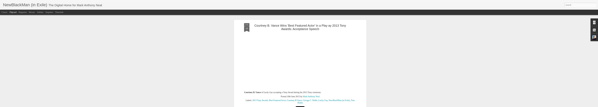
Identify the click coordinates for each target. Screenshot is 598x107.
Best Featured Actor (277, 79)
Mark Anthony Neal (311, 75)
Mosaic (32, 12)
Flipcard (13, 12)
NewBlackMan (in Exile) (339, 79)
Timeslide (59, 12)
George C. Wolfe (310, 79)
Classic (4, 12)
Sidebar (40, 12)
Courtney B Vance (294, 79)
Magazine (23, 12)
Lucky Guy (323, 79)
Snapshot (49, 12)
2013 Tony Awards (260, 79)
